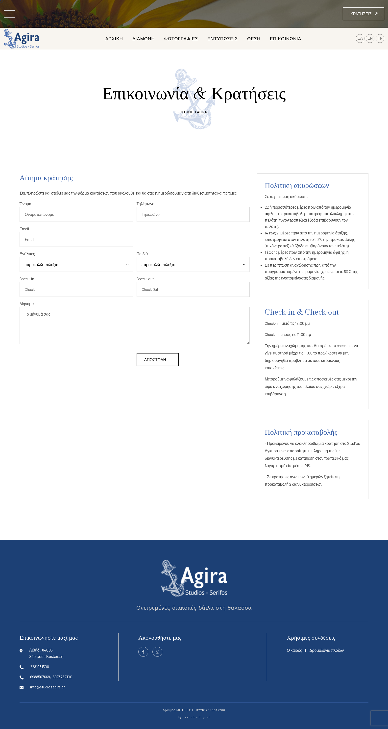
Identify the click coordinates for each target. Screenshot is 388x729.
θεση (254, 38)
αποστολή (155, 359)
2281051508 (39, 666)
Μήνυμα (27, 303)
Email (24, 228)
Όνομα (25, 203)
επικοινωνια (285, 38)
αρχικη (114, 38)
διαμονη (143, 38)
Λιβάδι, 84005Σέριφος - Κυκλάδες (46, 653)
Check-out (145, 278)
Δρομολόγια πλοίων (327, 650)
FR (380, 38)
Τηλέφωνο (145, 203)
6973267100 (62, 676)
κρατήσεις (364, 13)
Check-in (27, 278)
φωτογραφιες (181, 38)
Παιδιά (142, 253)
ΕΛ (360, 38)
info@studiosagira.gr (47, 686)
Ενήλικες (27, 253)
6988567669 (40, 676)
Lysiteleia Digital (196, 717)
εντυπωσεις (222, 38)
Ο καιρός (294, 650)
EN (370, 38)
